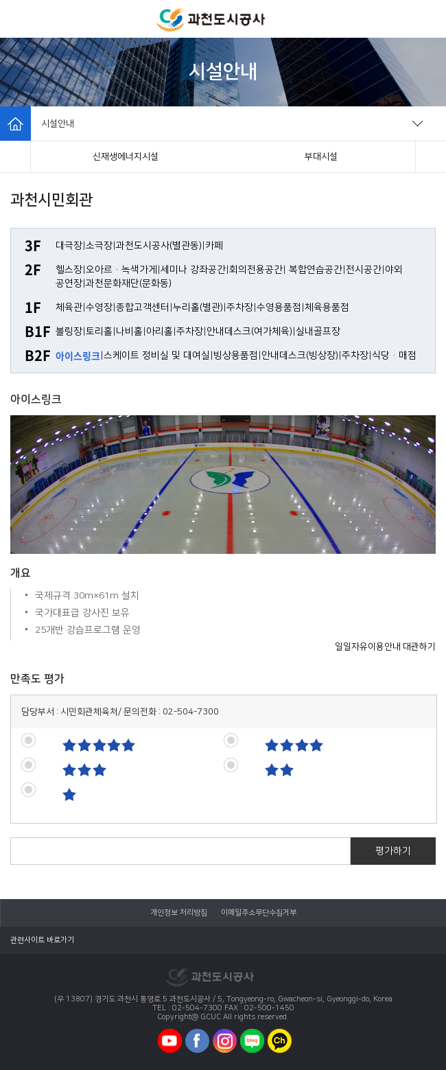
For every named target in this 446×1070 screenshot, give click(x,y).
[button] (15, 156)
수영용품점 (279, 307)
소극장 (99, 245)
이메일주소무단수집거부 (258, 913)
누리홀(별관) (198, 307)
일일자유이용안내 (368, 646)
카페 (214, 245)
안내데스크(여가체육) (249, 331)
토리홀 (99, 331)
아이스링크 (78, 355)
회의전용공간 (256, 269)
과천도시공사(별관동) (159, 245)
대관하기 (419, 646)
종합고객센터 (142, 307)
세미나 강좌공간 (193, 269)
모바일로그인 (425, 19)
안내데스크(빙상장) (299, 355)
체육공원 (321, 156)
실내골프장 (318, 331)
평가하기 (393, 851)
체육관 (69, 307)
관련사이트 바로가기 (42, 940)
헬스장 (69, 269)
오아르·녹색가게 (121, 269)
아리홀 (159, 331)
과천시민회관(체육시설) (125, 156)
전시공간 (364, 269)
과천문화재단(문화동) (129, 283)
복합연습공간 (315, 269)
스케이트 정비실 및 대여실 (157, 355)
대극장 (69, 245)
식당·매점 (394, 355)
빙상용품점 (235, 355)
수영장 (99, 307)
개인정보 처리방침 (178, 913)
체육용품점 (327, 307)
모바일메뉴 (19, 19)
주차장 (239, 307)
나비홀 (129, 331)
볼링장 (69, 331)
